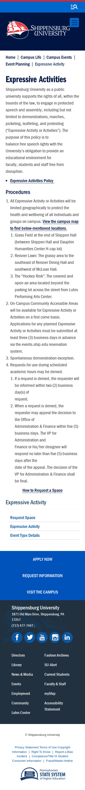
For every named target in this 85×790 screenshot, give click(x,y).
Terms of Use (48, 747)
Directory (18, 655)
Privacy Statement (27, 747)
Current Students (57, 674)
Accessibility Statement (53, 706)
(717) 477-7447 (22, 625)
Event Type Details (25, 535)
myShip (50, 693)
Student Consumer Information (40, 759)
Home (10, 57)
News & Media (22, 674)
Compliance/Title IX (44, 756)
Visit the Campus (42, 592)
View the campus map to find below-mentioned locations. (44, 224)
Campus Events (59, 57)
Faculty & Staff (55, 683)
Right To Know (41, 752)
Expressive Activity (26, 502)
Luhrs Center (21, 712)
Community (20, 703)
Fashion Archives (56, 655)
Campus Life (31, 57)
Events (16, 683)
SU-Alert (50, 664)
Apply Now (42, 559)
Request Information (42, 575)
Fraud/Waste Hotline (59, 760)
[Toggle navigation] (74, 22)
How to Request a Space (42, 490)
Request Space (22, 517)
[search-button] (74, 7)
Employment (21, 693)
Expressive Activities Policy (32, 180)
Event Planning (18, 64)
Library (17, 664)
